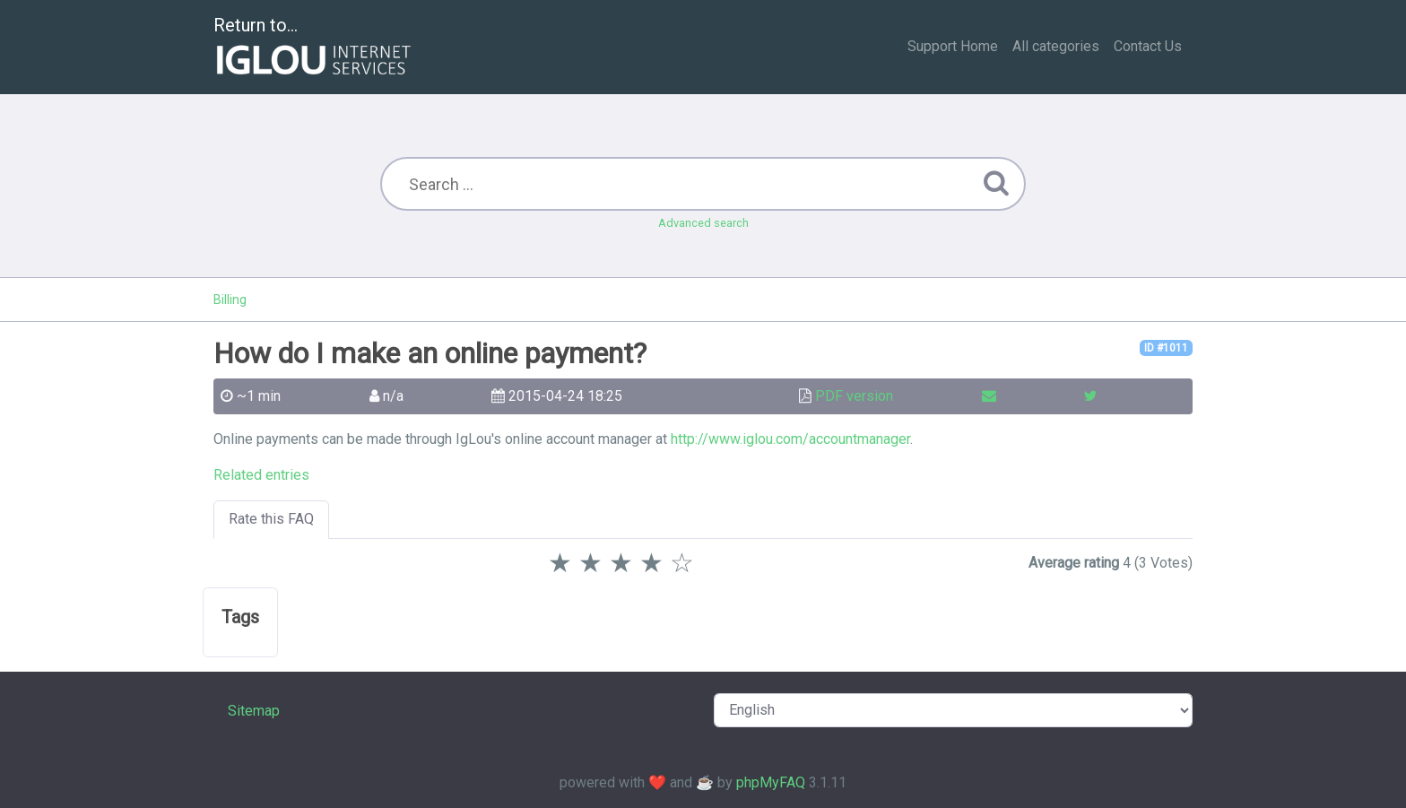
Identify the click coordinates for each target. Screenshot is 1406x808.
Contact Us (1148, 46)
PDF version (854, 395)
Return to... (314, 48)
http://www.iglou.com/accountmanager (790, 438)
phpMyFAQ (770, 782)
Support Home (952, 46)
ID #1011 (1166, 348)
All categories (1055, 46)
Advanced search (703, 223)
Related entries (261, 474)
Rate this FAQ (271, 518)
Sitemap (254, 710)
